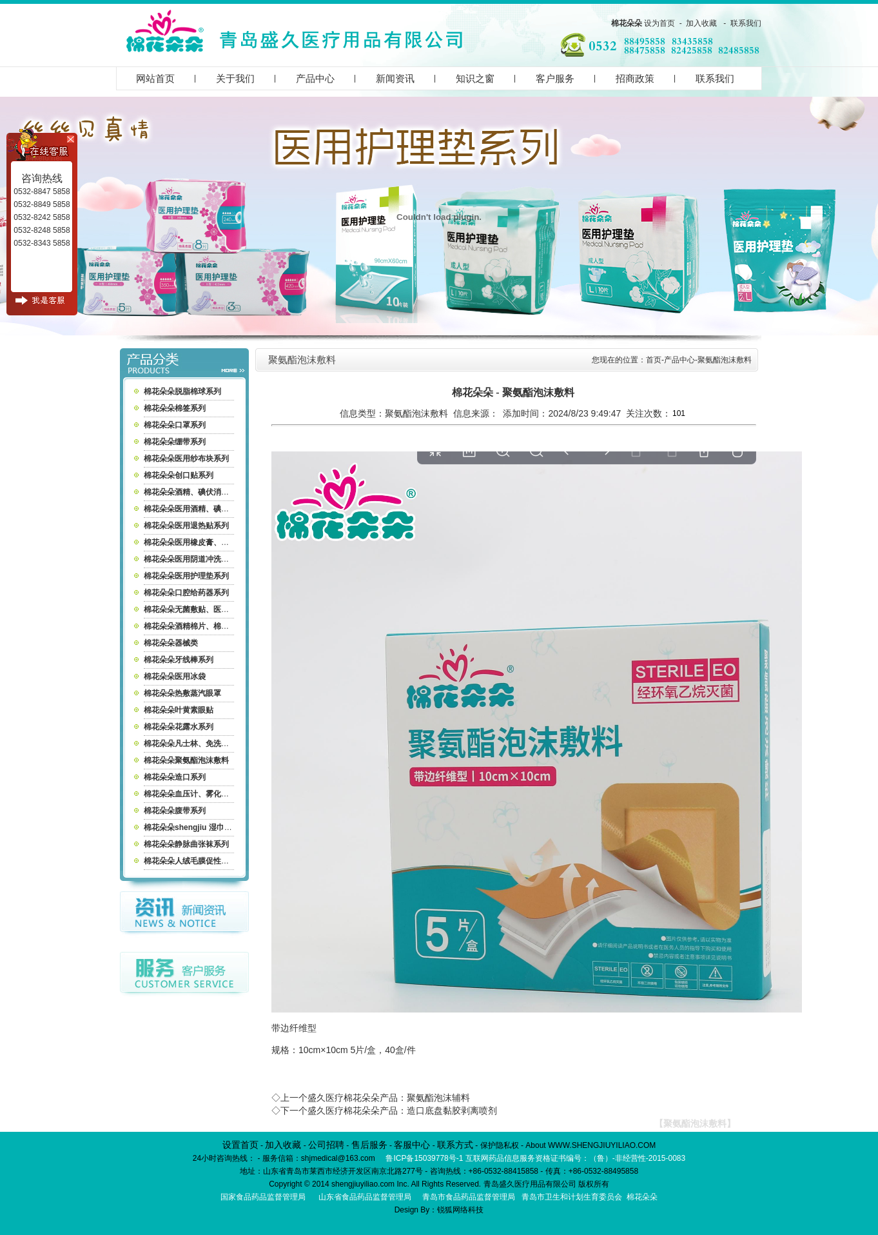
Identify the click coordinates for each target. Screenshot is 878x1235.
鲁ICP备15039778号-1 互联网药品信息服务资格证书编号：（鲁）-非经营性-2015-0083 (535, 1158)
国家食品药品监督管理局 (263, 1196)
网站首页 (155, 78)
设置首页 (240, 1145)
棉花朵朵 (626, 23)
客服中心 (412, 1145)
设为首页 (659, 23)
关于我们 (235, 78)
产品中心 (315, 78)
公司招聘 (326, 1145)
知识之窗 (475, 78)
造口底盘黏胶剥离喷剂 (452, 1110)
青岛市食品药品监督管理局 (468, 1196)
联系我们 (745, 23)
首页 (653, 359)
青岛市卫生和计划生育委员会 (572, 1196)
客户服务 (555, 78)
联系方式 (455, 1145)
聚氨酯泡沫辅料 (438, 1097)
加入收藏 (701, 23)
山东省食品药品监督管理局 (364, 1196)
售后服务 (369, 1145)
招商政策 (635, 78)
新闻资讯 (395, 78)
